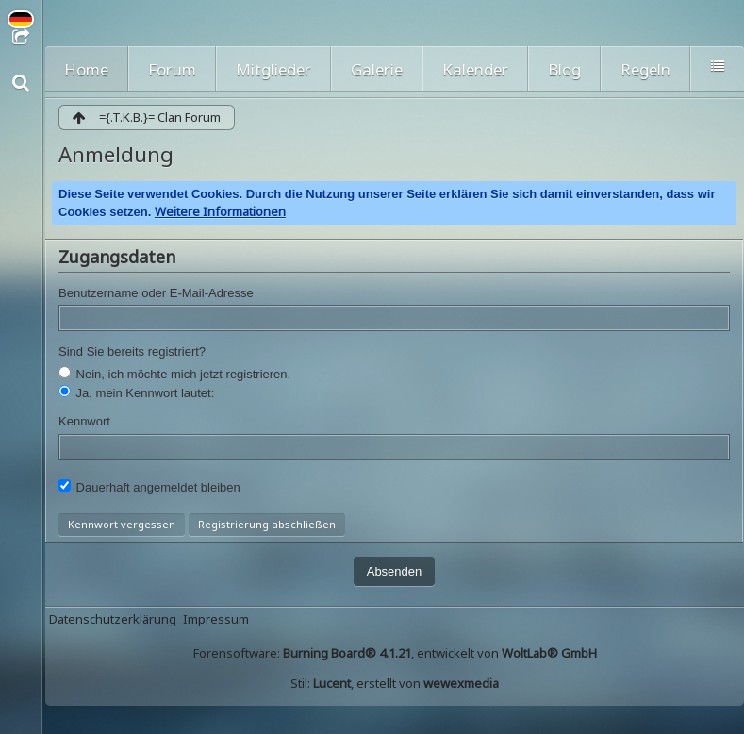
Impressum (216, 618)
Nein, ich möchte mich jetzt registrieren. (174, 373)
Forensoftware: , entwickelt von (395, 652)
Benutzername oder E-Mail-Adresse (156, 293)
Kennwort (84, 421)
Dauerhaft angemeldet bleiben (149, 486)
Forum (172, 69)
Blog (564, 69)
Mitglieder (273, 69)
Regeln (645, 69)
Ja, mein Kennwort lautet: (136, 392)
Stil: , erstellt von (394, 683)
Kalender (475, 69)
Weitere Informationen (220, 211)
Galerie (377, 69)
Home (86, 69)
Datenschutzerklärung (112, 618)
